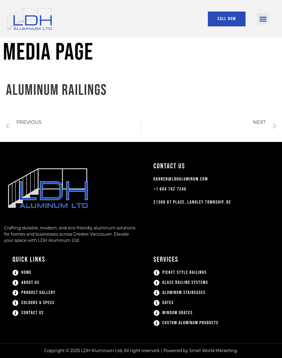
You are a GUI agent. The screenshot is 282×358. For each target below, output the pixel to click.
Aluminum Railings (56, 90)
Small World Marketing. (213, 350)
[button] (263, 19)
